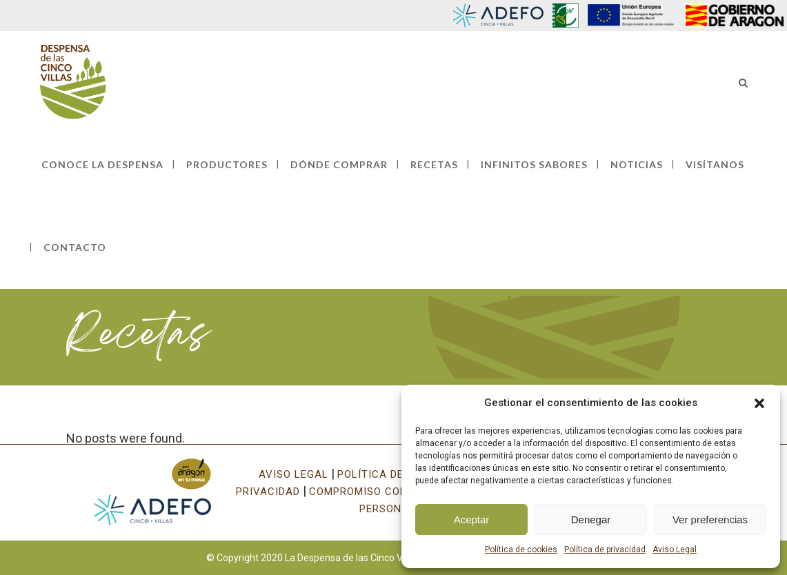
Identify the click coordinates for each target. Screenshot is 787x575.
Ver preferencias (710, 519)
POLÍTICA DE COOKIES (395, 474)
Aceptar (472, 519)
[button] (759, 403)
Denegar (591, 519)
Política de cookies (521, 549)
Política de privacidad (605, 549)
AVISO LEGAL (293, 474)
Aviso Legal (674, 549)
